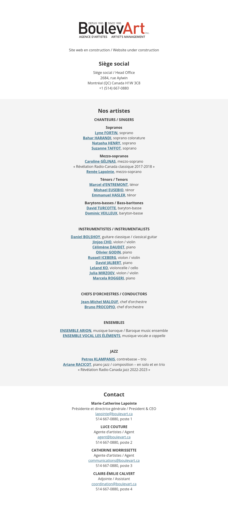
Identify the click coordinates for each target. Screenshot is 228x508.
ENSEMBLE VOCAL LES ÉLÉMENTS (91, 335)
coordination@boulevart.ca (114, 483)
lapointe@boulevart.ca (113, 413)
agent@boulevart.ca (114, 437)
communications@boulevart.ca (114, 460)
